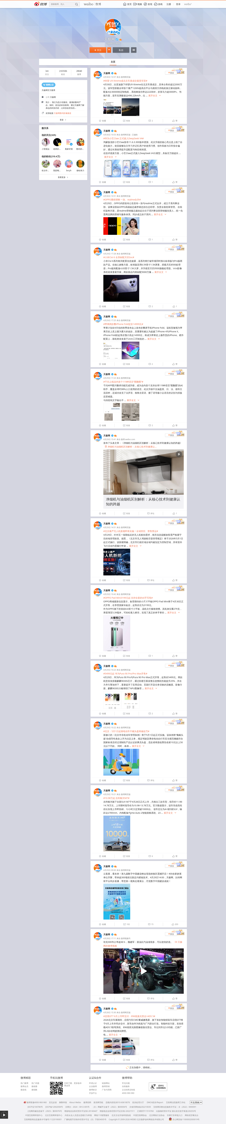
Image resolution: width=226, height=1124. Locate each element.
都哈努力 (80, 170)
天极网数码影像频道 (62, 113)
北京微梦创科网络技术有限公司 (150, 1119)
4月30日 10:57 (109, 77)
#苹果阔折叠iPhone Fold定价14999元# (123, 324)
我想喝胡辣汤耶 (60, 170)
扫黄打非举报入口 (174, 1115)
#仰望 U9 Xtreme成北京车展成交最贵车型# (125, 80)
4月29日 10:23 (109, 669)
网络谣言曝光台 (191, 1115)
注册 (169, 4)
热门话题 (35, 1083)
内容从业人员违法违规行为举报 (78, 1115)
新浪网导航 (98, 1102)
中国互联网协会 (140, 1115)
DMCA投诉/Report (155, 1102)
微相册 (34, 1086)
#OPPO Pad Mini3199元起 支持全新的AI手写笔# (128, 597)
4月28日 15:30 (109, 1012)
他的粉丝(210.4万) (51, 156)
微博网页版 (126, 77)
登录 (178, 4)
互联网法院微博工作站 (175, 1102)
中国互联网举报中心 (34, 1115)
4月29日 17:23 (109, 378)
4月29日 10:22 (109, 727)
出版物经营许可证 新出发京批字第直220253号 (176, 1111)
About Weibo (75, 1102)
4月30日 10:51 (109, 196)
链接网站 (106, 1083)
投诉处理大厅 (138, 1102)
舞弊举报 (63, 1102)
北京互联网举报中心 (53, 1115)
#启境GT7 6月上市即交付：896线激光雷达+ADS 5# (129, 1016)
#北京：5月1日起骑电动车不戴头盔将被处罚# (126, 731)
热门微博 (24, 1083)
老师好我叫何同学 (61, 149)
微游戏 (23, 1090)
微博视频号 (126, 938)
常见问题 (126, 1083)
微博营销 (106, 1086)
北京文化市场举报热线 (121, 1115)
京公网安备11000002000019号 (184, 1119)
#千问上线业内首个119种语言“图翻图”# (123, 381)
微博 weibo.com (128, 439)
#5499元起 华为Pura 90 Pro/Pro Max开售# (125, 673)
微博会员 (24, 1086)
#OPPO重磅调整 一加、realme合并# (122, 199)
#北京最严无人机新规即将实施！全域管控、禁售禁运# (130, 531)
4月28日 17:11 (109, 938)
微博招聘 (87, 1102)
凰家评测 (69, 149)
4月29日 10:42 (109, 594)
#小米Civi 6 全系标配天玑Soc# (118, 257)
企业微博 (93, 1086)
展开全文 (154, 95)
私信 (121, 50)
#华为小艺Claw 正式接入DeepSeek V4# (123, 138)
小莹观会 (46, 149)
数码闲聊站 (81, 149)
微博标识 (93, 1090)
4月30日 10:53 (109, 134)
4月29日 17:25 (109, 320)
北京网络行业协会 (157, 1115)
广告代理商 (107, 1090)
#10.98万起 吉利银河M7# (116, 798)
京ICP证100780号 (35, 1107)
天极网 (106, 73)
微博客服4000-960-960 (35, 1102)
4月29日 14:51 (109, 527)
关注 (97, 50)
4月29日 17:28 (109, 253)
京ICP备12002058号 (54, 1107)
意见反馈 (53, 1102)
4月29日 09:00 (109, 870)
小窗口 (179, 951)
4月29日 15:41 (109, 439)
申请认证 (93, 1083)
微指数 (34, 1090)
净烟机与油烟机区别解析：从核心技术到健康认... (131, 446)
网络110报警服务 (101, 1115)
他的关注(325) (49, 135)
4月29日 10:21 (109, 794)
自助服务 (126, 1086)
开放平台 (93, 1093)
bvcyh (69, 170)
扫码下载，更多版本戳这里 (73, 1084)
